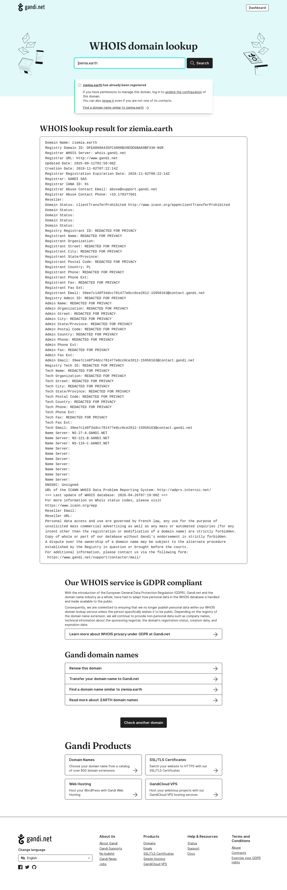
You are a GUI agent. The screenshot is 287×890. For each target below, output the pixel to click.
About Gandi (108, 843)
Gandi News (108, 859)
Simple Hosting (154, 859)
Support (193, 848)
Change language (31, 850)
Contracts (239, 853)
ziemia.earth (92, 85)
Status (192, 843)
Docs (191, 853)
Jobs (103, 864)
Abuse (236, 847)
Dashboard (257, 8)
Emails (148, 848)
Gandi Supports (110, 848)
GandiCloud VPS (155, 864)
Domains (150, 843)
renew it (108, 100)
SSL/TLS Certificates (159, 853)
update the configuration (183, 92)
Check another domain (143, 722)
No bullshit (107, 853)
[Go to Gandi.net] (31, 7)
